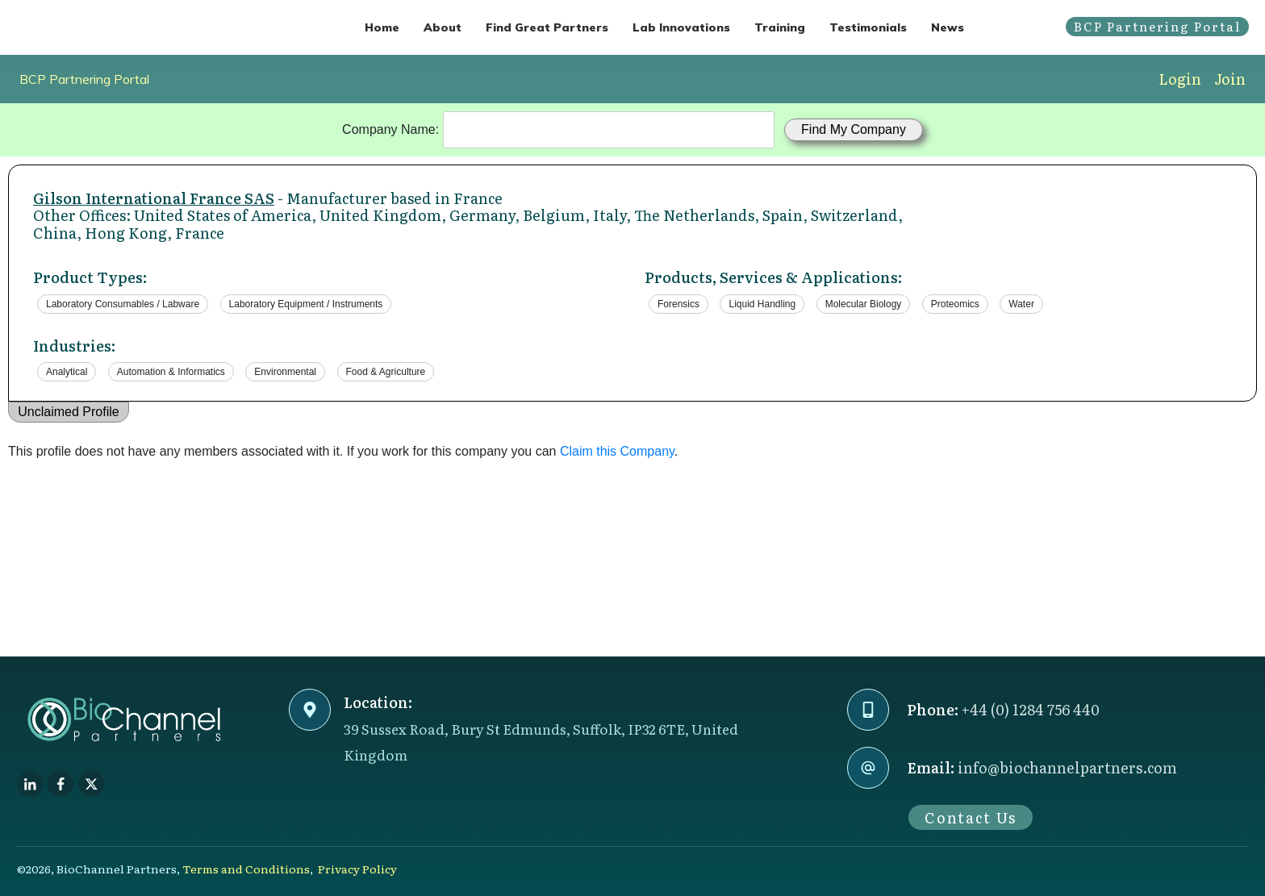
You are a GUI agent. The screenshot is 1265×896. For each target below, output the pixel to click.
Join (1230, 79)
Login (1180, 79)
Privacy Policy (357, 869)
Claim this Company (617, 451)
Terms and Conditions (246, 869)
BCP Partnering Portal (84, 79)
